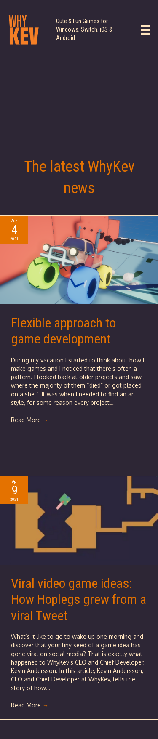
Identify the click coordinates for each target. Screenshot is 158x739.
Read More (29, 419)
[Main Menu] (145, 29)
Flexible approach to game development (63, 331)
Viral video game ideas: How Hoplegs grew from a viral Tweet (78, 599)
